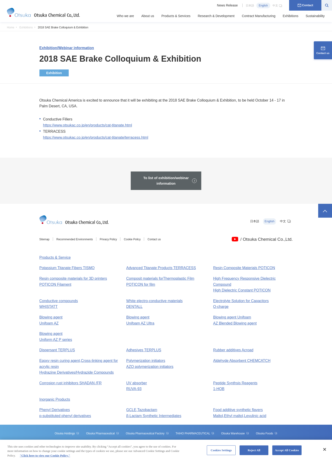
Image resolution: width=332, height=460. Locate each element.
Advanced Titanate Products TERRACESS (161, 268)
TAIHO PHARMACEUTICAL (195, 433)
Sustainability (315, 16)
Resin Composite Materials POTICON (244, 268)
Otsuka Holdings (67, 433)
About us (147, 16)
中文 (277, 5)
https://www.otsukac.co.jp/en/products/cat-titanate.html (87, 125)
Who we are (125, 16)
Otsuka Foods (266, 433)
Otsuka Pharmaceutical (102, 433)
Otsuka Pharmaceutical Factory (147, 433)
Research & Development (216, 16)
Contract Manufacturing (259, 16)
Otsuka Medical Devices (166, 441)
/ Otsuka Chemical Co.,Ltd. (266, 239)
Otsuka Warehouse (235, 433)
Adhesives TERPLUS (143, 350)
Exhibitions (290, 16)
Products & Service (55, 257)
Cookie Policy (132, 239)
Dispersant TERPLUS (57, 350)
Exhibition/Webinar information (66, 48)
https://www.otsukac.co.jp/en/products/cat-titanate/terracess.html (95, 137)
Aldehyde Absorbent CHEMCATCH (242, 361)
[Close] (325, 452)
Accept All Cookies (287, 452)
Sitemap (44, 239)
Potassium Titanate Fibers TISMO (67, 268)
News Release (227, 5)
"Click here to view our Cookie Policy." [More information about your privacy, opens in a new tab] (45, 458)
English (263, 5)
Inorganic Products (54, 399)
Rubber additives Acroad (233, 350)
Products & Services (175, 16)
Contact (305, 5)
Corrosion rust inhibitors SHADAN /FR (70, 383)
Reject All (254, 452)
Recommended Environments (74, 239)
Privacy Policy (108, 239)
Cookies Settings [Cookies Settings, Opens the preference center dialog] (221, 452)
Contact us (154, 239)
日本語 (250, 5)
